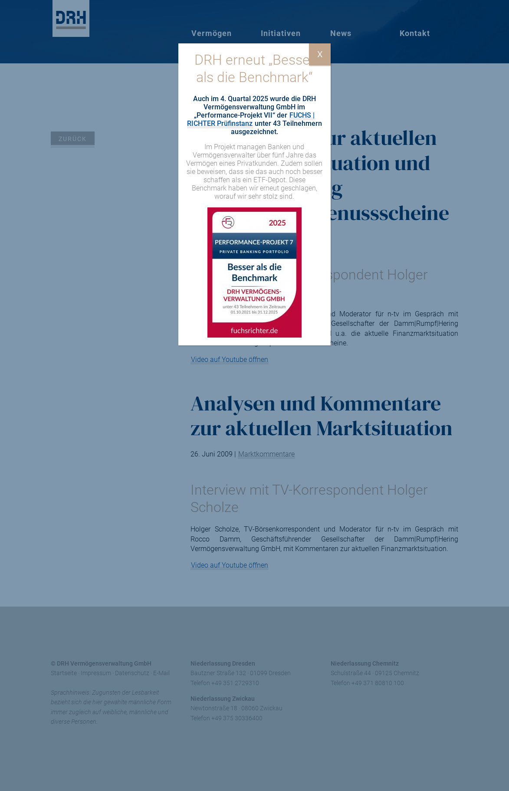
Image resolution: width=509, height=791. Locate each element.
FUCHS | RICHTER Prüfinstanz (251, 119)
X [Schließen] (320, 54)
